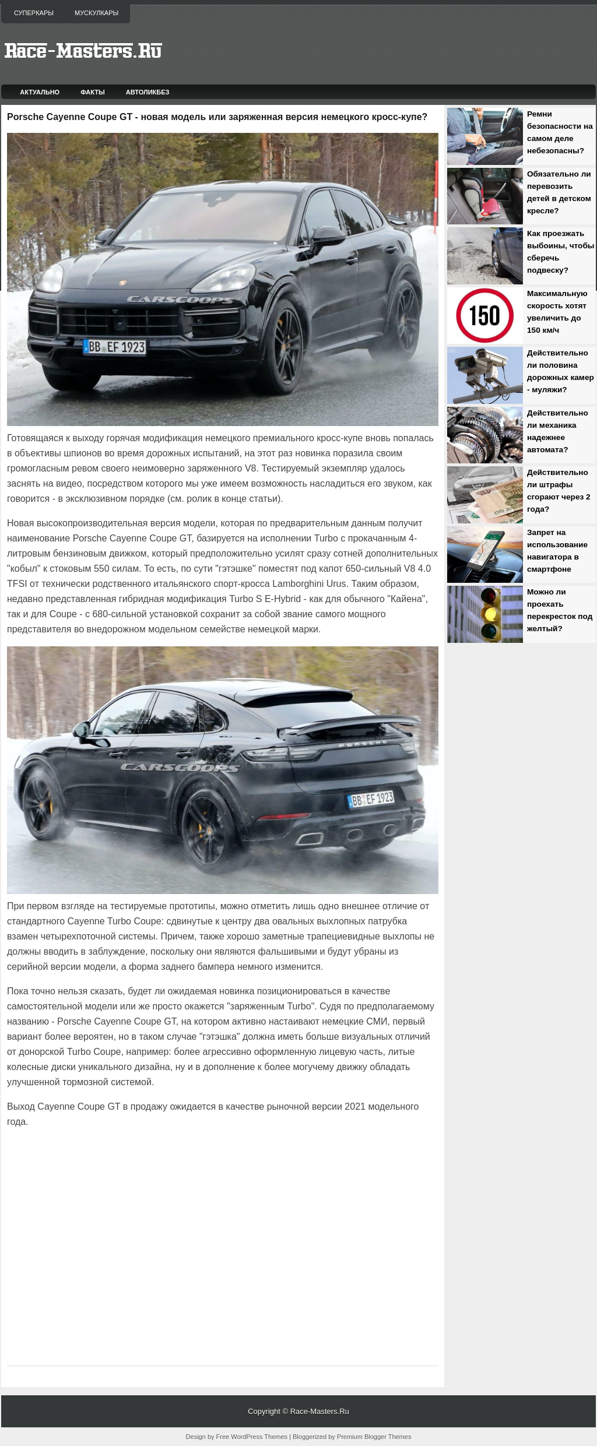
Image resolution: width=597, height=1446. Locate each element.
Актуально (39, 92)
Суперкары (34, 12)
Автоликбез (148, 92)
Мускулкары (96, 12)
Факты (92, 92)
